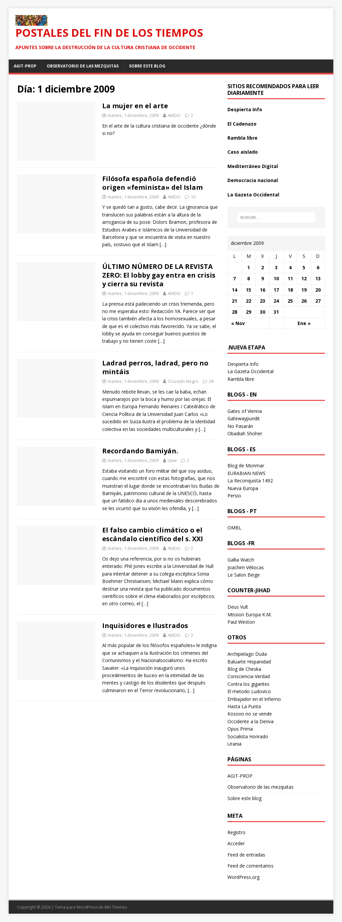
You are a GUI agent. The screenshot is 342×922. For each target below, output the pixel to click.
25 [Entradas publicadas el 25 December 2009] (290, 301)
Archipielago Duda (247, 654)
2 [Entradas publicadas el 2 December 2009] (262, 267)
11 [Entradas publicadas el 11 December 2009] (290, 278)
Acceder (236, 843)
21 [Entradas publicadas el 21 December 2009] (234, 301)
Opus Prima (240, 729)
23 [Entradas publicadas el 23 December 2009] (262, 301)
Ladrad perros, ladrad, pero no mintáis (155, 367)
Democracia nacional (252, 180)
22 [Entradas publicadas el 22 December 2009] (248, 301)
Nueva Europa (242, 488)
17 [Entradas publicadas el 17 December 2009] (276, 290)
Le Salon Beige (243, 575)
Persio (234, 495)
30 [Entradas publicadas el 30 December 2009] (262, 312)
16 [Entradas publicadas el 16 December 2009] (262, 290)
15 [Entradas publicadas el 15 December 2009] (248, 290)
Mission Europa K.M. (249, 614)
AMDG (174, 115)
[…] (163, 244)
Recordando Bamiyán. (140, 450)
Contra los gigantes (248, 684)
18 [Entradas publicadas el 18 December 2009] (290, 290)
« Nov (238, 323)
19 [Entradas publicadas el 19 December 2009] (304, 290)
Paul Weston (241, 622)
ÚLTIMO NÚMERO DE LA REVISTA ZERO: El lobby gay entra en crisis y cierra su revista (158, 275)
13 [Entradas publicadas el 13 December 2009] (318, 278)
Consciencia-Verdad (248, 676)
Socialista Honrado (247, 736)
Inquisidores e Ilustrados (145, 625)
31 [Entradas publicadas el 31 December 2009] (276, 312)
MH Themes (116, 907)
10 (193, 197)
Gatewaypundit (243, 418)
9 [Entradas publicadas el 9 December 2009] (262, 278)
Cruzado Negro (183, 381)
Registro (236, 832)
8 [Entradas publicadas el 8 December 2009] (248, 278)
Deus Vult (237, 607)
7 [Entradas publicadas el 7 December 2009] (234, 278)
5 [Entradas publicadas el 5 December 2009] (304, 267)
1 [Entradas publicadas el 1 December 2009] (248, 267)
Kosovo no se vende (249, 714)
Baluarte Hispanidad (249, 661)
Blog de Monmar (245, 465)
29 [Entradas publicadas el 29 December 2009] (248, 312)
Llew (172, 460)
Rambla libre (242, 138)
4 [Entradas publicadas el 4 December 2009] (290, 267)
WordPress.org (243, 877)
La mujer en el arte (135, 105)
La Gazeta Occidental (253, 194)
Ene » (304, 323)
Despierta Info (244, 109)
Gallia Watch (240, 560)
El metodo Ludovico (249, 691)
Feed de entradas (246, 855)
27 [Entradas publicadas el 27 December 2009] (318, 301)
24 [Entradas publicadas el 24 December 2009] (276, 301)
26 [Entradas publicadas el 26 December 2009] (304, 301)
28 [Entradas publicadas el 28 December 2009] (234, 312)
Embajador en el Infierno (254, 699)
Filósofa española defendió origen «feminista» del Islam (152, 183)
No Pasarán (240, 426)
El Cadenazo (241, 124)
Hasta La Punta (244, 706)
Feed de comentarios (250, 866)
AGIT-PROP (25, 66)
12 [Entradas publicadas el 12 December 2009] (304, 278)
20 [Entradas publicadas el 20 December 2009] (318, 290)
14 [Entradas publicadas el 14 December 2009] (234, 290)
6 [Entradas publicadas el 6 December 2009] (318, 267)
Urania (234, 744)
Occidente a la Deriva (250, 721)
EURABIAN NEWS (246, 473)
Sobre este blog (147, 66)
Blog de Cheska (244, 669)
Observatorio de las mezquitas (83, 66)
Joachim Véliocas (245, 567)
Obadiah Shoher (244, 433)
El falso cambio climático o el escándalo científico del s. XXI (152, 534)
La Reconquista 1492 (250, 480)
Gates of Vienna (244, 411)
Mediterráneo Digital (252, 166)
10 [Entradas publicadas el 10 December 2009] (276, 278)
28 (211, 381)
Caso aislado (242, 152)
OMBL (234, 527)
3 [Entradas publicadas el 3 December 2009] (276, 267)
